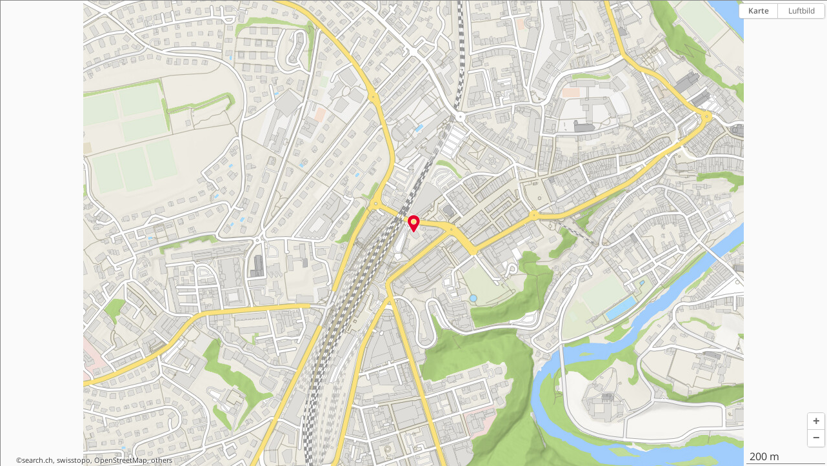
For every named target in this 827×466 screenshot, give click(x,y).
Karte (758, 10)
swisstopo (73, 460)
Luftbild (801, 10)
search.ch (37, 460)
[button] (816, 421)
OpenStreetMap (120, 460)
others (161, 460)
